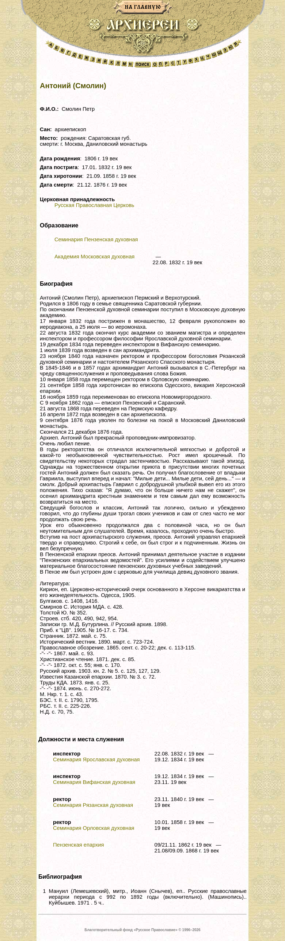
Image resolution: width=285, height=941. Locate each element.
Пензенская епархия (78, 845)
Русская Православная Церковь (94, 205)
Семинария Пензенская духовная (96, 239)
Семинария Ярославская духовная (96, 759)
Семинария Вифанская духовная (94, 782)
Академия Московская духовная (94, 256)
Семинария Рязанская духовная (93, 805)
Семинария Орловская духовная (93, 828)
